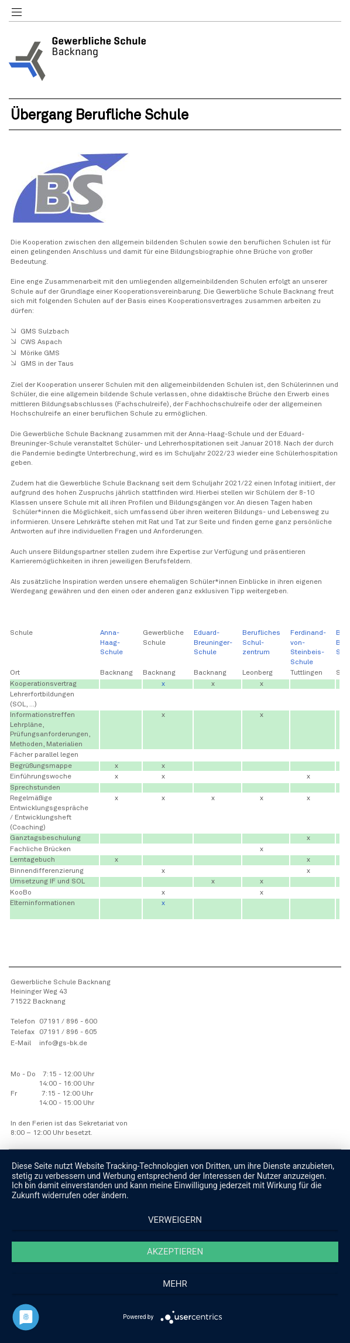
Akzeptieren (175, 1251)
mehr (175, 1284)
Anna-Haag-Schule (111, 643)
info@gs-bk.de (63, 1043)
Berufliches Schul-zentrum (261, 643)
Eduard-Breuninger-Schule (213, 643)
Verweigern (175, 1220)
